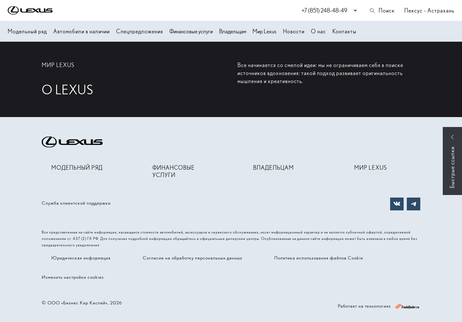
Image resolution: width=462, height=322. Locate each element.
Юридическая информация (81, 258)
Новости (293, 31)
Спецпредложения (139, 31)
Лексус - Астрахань (429, 10)
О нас (318, 31)
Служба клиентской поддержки (76, 203)
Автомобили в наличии (81, 31)
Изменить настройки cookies (73, 277)
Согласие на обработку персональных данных (192, 258)
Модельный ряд (27, 31)
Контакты (344, 31)
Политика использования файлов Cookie (318, 258)
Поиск (382, 10)
